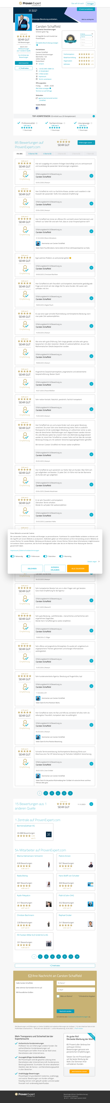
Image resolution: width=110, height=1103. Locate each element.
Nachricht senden (65, 1011)
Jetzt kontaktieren (86, 9)
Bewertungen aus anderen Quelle (24, 50)
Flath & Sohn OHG (66, 895)
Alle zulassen (78, 569)
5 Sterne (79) (32, 153)
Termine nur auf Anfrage (44, 91)
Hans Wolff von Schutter (69, 875)
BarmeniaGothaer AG (26, 825)
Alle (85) (19, 153)
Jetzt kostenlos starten (79, 1071)
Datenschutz (67, 1096)
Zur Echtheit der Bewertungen (23, 56)
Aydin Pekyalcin (23, 895)
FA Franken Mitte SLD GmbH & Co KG (32, 935)
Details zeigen (81, 563)
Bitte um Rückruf (66, 996)
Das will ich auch (77, 3)
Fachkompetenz (69, 54)
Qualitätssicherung (82, 1094)
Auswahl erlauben (55, 569)
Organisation (68, 61)
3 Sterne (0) (62, 153)
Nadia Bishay (22, 875)
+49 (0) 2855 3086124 (46, 69)
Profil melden (79, 1028)
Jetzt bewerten (24, 63)
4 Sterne (82, 37)
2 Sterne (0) (76, 153)
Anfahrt (41, 64)
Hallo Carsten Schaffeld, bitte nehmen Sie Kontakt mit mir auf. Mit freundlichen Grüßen (34, 999)
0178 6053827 (44, 71)
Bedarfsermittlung (70, 57)
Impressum (25, 551)
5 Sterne (82, 34)
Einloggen (90, 4)
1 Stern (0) (90, 153)
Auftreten (67, 64)
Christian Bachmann (25, 915)
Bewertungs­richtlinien (70, 1094)
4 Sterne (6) (47, 153)
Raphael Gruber (65, 915)
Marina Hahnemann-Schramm (30, 856)
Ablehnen (32, 569)
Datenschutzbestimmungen (40, 551)
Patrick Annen (65, 856)
